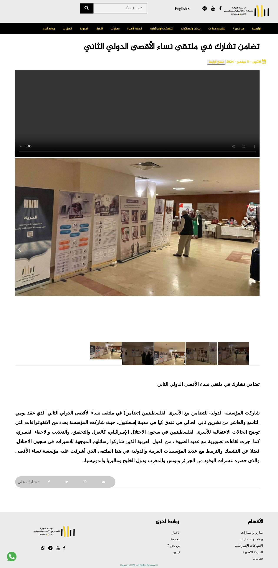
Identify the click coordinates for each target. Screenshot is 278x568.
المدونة (84, 28)
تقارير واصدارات (216, 28)
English (182, 9)
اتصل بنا (67, 28)
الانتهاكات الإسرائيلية (161, 28)
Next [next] (255, 251)
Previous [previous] (19, 251)
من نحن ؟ (238, 28)
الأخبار (99, 28)
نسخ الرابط (216, 62)
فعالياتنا (115, 28)
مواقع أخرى (49, 28)
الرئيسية (256, 28)
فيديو (176, 552)
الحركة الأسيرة (134, 28)
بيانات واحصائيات (190, 28)
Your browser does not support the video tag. (137, 113)
